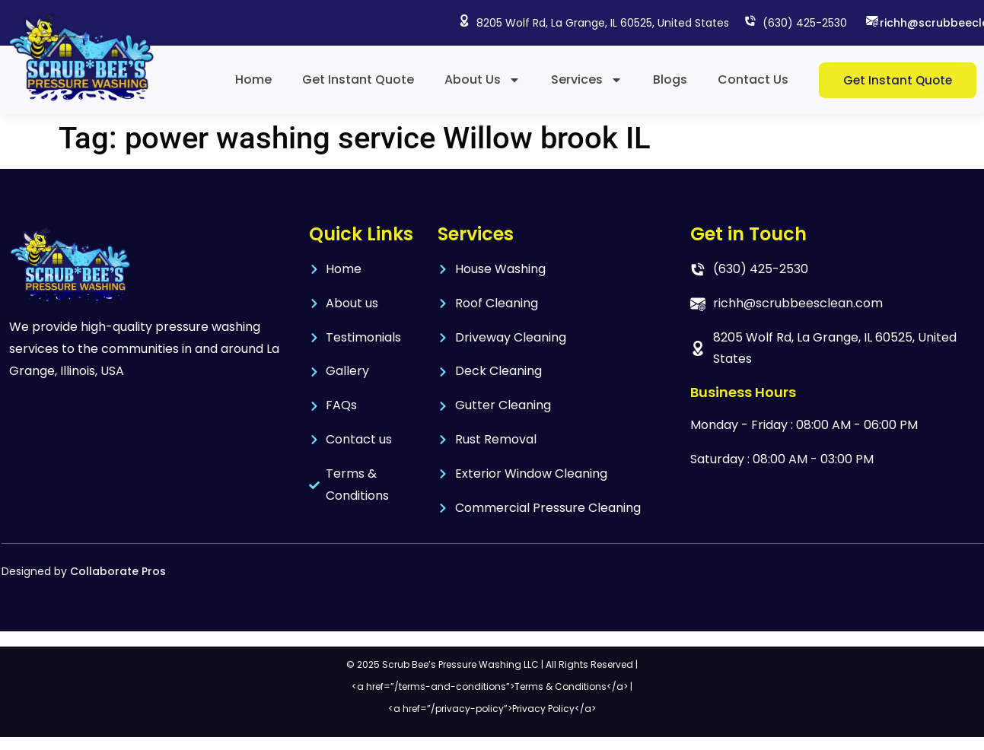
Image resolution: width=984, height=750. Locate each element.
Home (253, 79)
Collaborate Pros (118, 571)
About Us (482, 80)
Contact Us (753, 79)
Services (587, 80)
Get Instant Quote (358, 79)
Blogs (670, 79)
